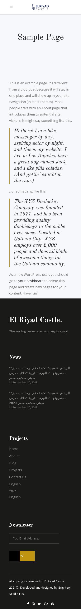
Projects (15, 470)
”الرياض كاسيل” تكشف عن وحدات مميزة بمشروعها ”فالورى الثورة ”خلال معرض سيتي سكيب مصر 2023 (39, 398)
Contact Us (17, 477)
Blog (12, 463)
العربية (13, 490)
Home (14, 448)
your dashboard (30, 280)
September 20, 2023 (23, 382)
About (14, 456)
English (15, 484)
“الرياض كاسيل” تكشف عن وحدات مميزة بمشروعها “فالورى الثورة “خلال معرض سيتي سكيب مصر (39, 373)
